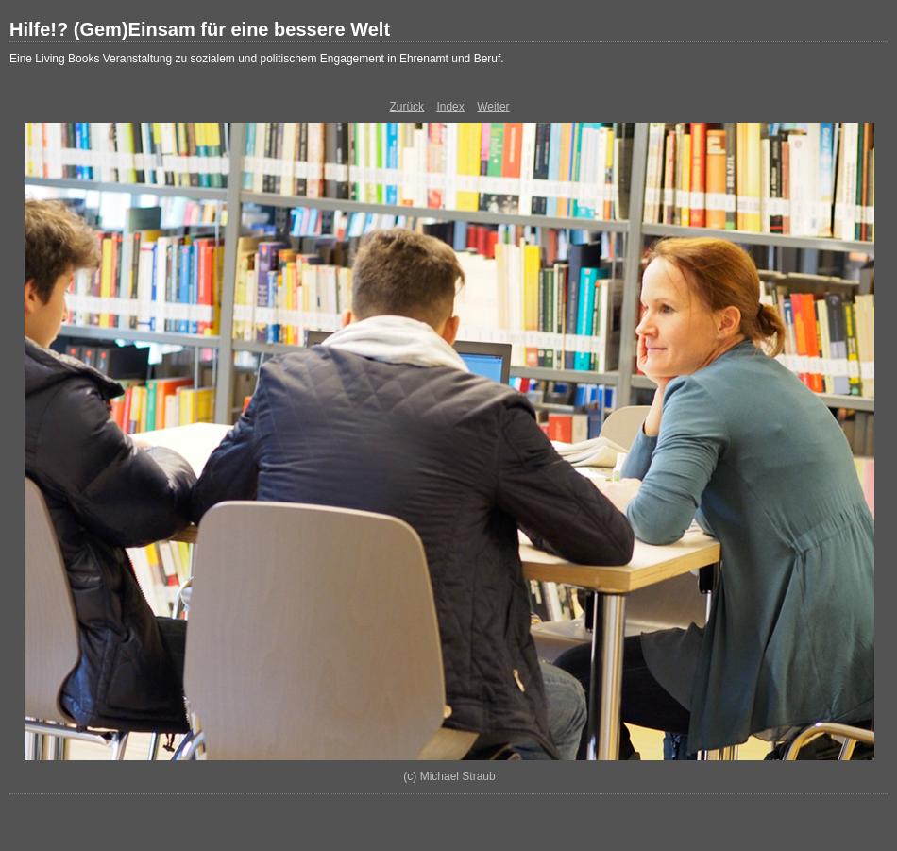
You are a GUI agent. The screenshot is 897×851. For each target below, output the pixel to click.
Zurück (406, 106)
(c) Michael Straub (449, 776)
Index (450, 106)
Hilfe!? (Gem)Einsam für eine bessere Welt (199, 29)
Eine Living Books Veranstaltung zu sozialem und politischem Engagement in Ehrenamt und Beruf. (256, 58)
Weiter (493, 106)
